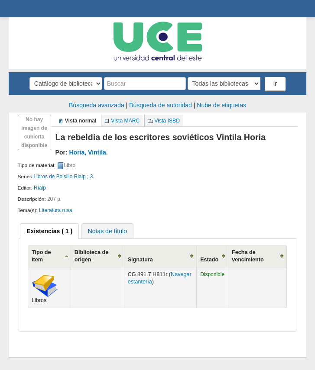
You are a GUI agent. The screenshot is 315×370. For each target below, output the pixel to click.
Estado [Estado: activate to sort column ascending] (209, 260)
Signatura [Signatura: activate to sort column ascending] (140, 260)
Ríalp (40, 188)
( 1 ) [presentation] (49, 231)
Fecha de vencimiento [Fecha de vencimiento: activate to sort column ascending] (247, 256)
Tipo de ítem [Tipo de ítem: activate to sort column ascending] (41, 256)
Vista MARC (125, 121)
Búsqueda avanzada (96, 105)
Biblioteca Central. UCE (30, 8)
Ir (275, 83)
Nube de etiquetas (221, 105)
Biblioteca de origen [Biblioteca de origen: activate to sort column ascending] (91, 256)
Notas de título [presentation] (107, 231)
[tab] (49, 231)
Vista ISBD (167, 121)
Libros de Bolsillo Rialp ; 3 (63, 177)
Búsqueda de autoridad (160, 105)
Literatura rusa (55, 210)
